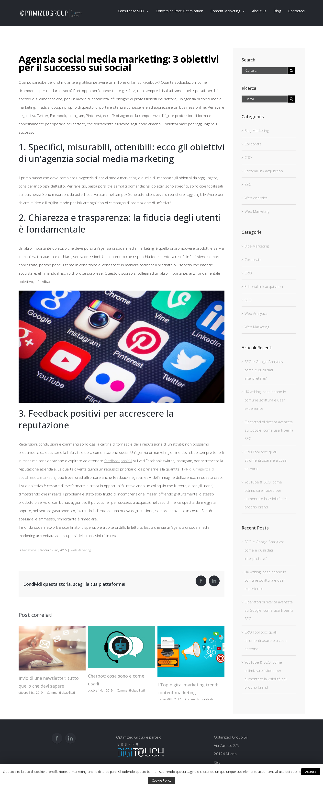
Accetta (310, 771)
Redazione (29, 550)
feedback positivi (118, 460)
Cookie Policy (161, 780)
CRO (248, 157)
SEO (248, 184)
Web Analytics (256, 197)
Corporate (253, 143)
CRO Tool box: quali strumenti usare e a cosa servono (266, 460)
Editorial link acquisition (264, 170)
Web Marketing (81, 550)
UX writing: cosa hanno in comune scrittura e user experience (265, 400)
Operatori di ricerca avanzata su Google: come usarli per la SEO (269, 430)
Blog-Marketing (257, 130)
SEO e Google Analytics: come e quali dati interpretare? (264, 370)
